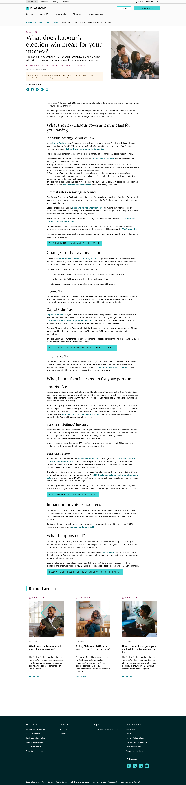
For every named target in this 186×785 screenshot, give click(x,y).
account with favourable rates (77, 185)
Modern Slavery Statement (130, 782)
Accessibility (113, 782)
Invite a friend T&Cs (133, 747)
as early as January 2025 (82, 527)
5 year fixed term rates (34, 751)
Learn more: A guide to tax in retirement (72, 495)
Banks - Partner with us (135, 738)
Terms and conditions (134, 751)
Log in (124, 8)
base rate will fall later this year (87, 208)
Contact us (130, 729)
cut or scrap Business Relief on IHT (113, 367)
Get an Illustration (33, 734)
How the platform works (35, 729)
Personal (32, 2)
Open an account (147, 8)
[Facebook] (128, 768)
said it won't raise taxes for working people (77, 259)
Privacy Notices (48, 782)
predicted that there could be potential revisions (69, 321)
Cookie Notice (61, 782)
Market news (52, 22)
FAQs (128, 734)
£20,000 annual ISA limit (103, 159)
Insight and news (34, 22)
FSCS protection (129, 229)
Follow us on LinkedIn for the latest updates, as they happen (84, 572)
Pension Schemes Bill (88, 459)
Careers (63, 734)
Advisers (65, 2)
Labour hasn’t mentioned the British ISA (85, 149)
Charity (55, 2)
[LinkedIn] (140, 768)
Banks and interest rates (35, 738)
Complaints (101, 782)
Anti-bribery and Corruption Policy (82, 782)
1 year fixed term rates (34, 742)
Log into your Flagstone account (105, 729)
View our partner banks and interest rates (74, 243)
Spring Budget (59, 143)
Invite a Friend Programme (136, 742)
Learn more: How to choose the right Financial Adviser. (82, 348)
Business (44, 2)
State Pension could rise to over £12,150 (80, 414)
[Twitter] (134, 768)
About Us (63, 729)
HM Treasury (108, 552)
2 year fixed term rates (34, 747)
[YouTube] (147, 768)
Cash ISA (44, 14)
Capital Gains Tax (55, 315)
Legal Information (33, 782)
